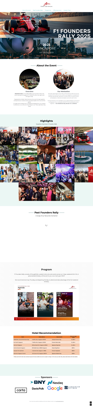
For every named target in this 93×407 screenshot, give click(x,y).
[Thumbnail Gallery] (9, 136)
